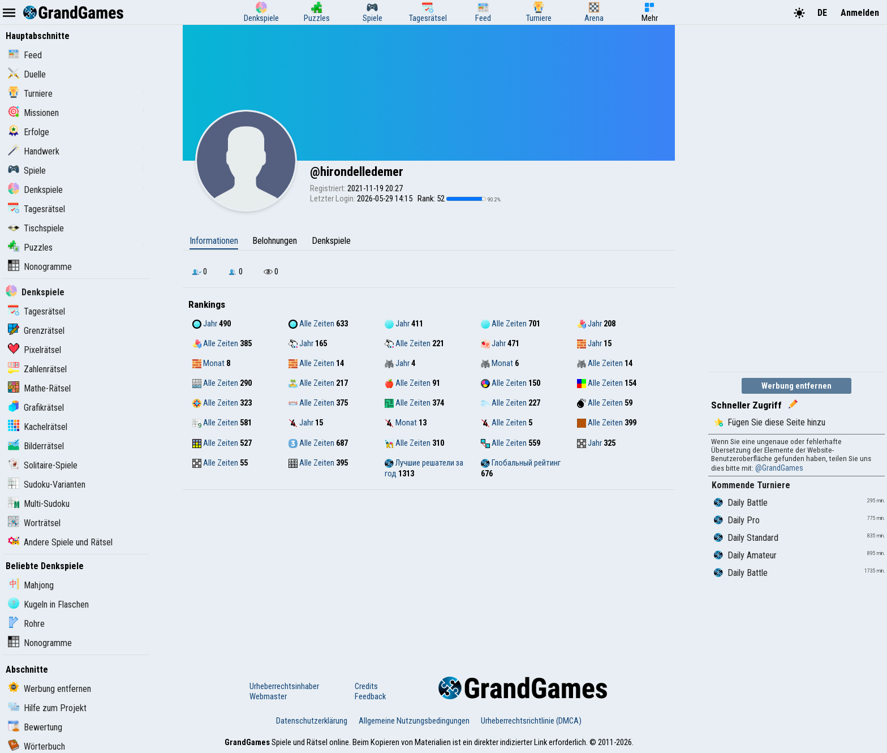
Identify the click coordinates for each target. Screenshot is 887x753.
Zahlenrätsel (37, 369)
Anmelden (860, 12)
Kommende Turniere (751, 485)
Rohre (26, 623)
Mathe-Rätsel (39, 388)
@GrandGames (779, 468)
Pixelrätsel (34, 350)
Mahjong (31, 585)
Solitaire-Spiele (42, 465)
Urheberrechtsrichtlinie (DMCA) (531, 721)
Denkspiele (35, 189)
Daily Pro (737, 520)
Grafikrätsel (36, 407)
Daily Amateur (745, 555)
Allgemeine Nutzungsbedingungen (414, 721)
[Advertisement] (429, 575)
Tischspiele (36, 228)
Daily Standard (746, 537)
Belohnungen (274, 240)
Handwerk (33, 151)
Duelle (27, 74)
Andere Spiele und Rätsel (60, 542)
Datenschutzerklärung (311, 721)
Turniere (30, 93)
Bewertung (35, 727)
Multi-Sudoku (39, 503)
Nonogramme (40, 266)
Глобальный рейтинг (521, 463)
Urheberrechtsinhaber (284, 686)
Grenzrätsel (36, 330)
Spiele (27, 170)
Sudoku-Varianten (46, 484)
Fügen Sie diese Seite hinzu (769, 422)
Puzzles (30, 247)
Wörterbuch (36, 746)
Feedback (370, 696)
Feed (25, 55)
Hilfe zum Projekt (47, 708)
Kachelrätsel (37, 426)
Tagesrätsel (36, 209)
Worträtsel (34, 523)
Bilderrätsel (36, 446)
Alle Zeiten (311, 324)
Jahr (204, 324)
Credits (366, 686)
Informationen (214, 240)
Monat (208, 363)
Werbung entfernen (49, 688)
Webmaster (268, 696)
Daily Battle (741, 502)
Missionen (33, 112)
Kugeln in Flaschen (48, 604)
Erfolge (28, 132)
